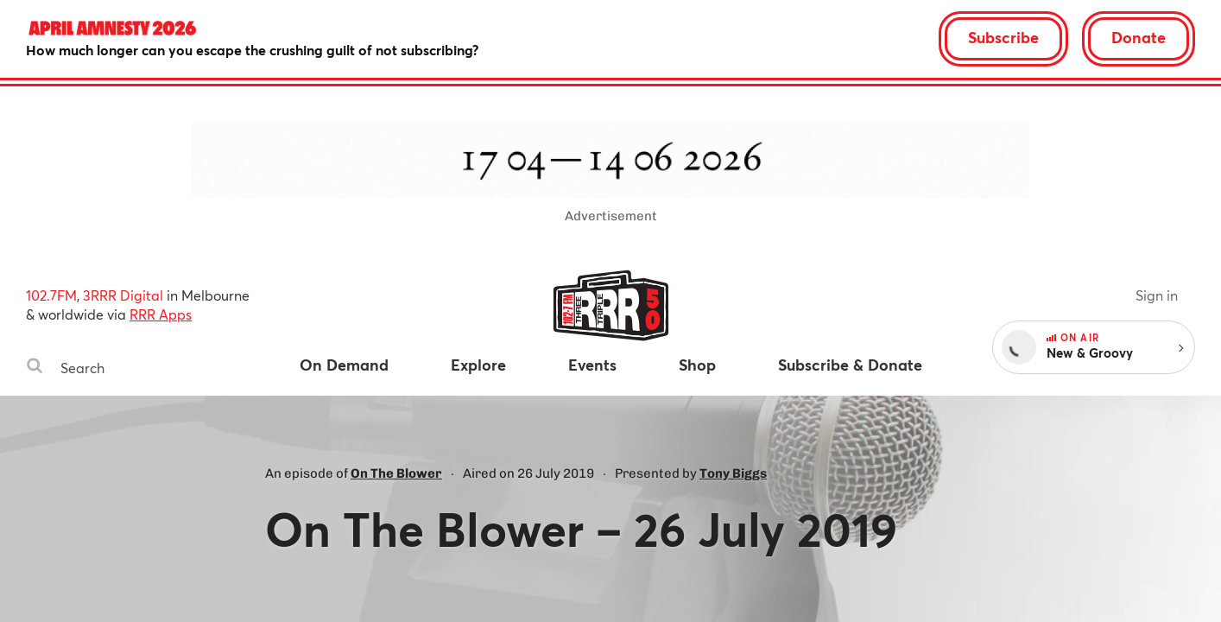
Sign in (1157, 295)
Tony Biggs (733, 473)
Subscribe (1003, 37)
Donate (1138, 37)
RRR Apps (161, 314)
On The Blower (396, 473)
